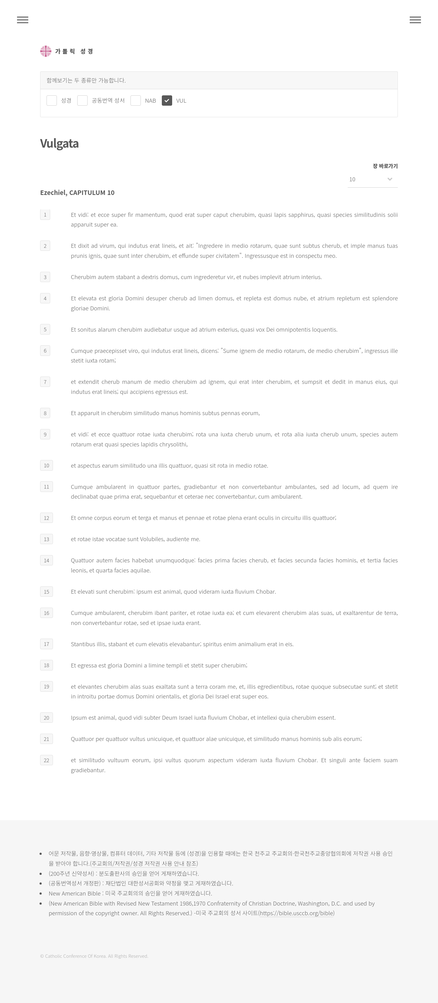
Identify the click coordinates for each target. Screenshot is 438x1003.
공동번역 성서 (108, 100)
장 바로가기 (385, 165)
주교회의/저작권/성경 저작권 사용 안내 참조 (144, 863)
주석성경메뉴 (22, 19)
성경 (66, 100)
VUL (181, 100)
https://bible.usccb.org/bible (296, 913)
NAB (150, 100)
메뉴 (415, 19)
